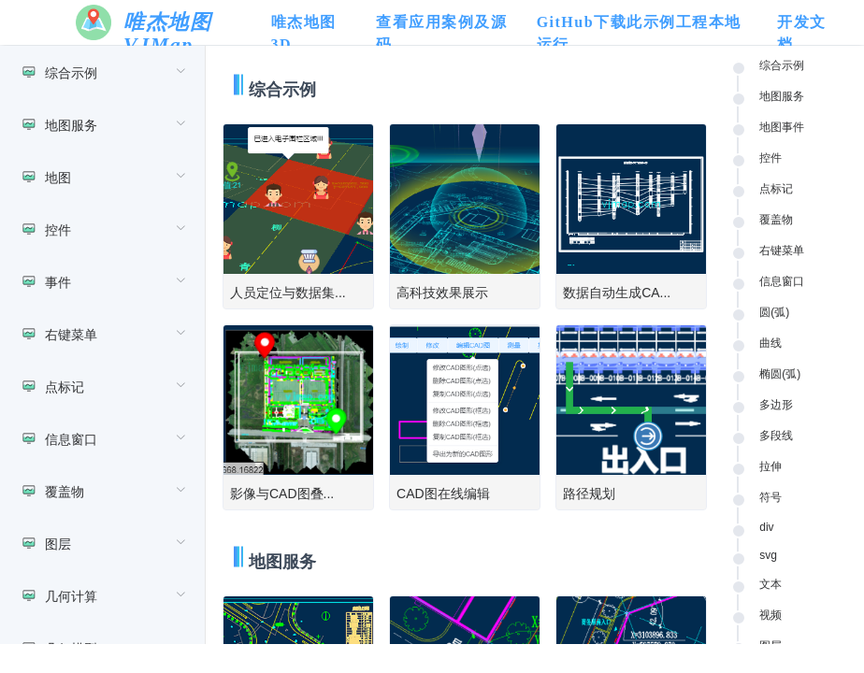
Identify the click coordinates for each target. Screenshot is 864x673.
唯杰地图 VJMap (167, 33)
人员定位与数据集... (288, 292)
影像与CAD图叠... (282, 493)
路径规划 (589, 493)
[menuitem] (102, 72)
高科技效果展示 (442, 292)
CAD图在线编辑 (443, 493)
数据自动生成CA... (616, 292)
